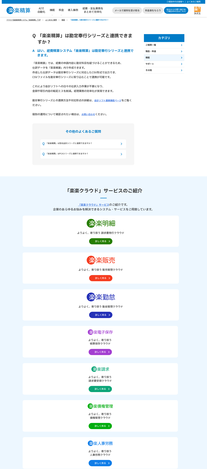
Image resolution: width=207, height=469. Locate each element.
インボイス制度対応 (48, 356)
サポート (152, 68)
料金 (61, 10)
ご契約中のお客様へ (175, 1)
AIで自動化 (41, 10)
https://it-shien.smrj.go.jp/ (65, 444)
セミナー (160, 364)
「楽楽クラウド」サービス (93, 209)
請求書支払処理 (46, 348)
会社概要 (160, 332)
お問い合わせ (89, 114)
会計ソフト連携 (118, 346)
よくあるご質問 (194, 1)
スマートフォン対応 (75, 348)
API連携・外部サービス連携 (79, 352)
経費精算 (43, 337)
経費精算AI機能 (47, 364)
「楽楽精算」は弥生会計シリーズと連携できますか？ (78, 145)
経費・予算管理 (74, 341)
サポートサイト (164, 345)
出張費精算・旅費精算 (49, 344)
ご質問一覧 (153, 46)
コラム (159, 369)
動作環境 (114, 361)
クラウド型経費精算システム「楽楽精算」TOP (23, 20)
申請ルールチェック (76, 356)
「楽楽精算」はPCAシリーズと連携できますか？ (75, 158)
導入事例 (73, 10)
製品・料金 (153, 53)
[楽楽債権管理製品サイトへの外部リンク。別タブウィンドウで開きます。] (103, 276)
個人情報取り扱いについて (169, 350)
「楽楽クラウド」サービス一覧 (169, 339)
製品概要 (28, 334)
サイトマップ (162, 374)
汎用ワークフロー (47, 360)
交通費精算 (44, 341)
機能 (52, 10)
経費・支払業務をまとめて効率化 (92, 10)
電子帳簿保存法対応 (48, 352)
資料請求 (87, 389)
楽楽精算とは (117, 332)
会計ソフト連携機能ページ (109, 100)
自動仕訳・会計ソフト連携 (78, 337)
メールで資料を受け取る (127, 10)
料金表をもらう (153, 10)
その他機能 (72, 364)
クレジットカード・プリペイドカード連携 (85, 344)
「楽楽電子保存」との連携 (78, 360)
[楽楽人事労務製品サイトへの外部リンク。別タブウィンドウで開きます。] (136, 276)
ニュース (160, 359)
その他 (150, 75)
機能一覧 (42, 332)
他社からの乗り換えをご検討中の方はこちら (176, 10)
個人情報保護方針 (165, 354)
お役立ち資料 (117, 351)
